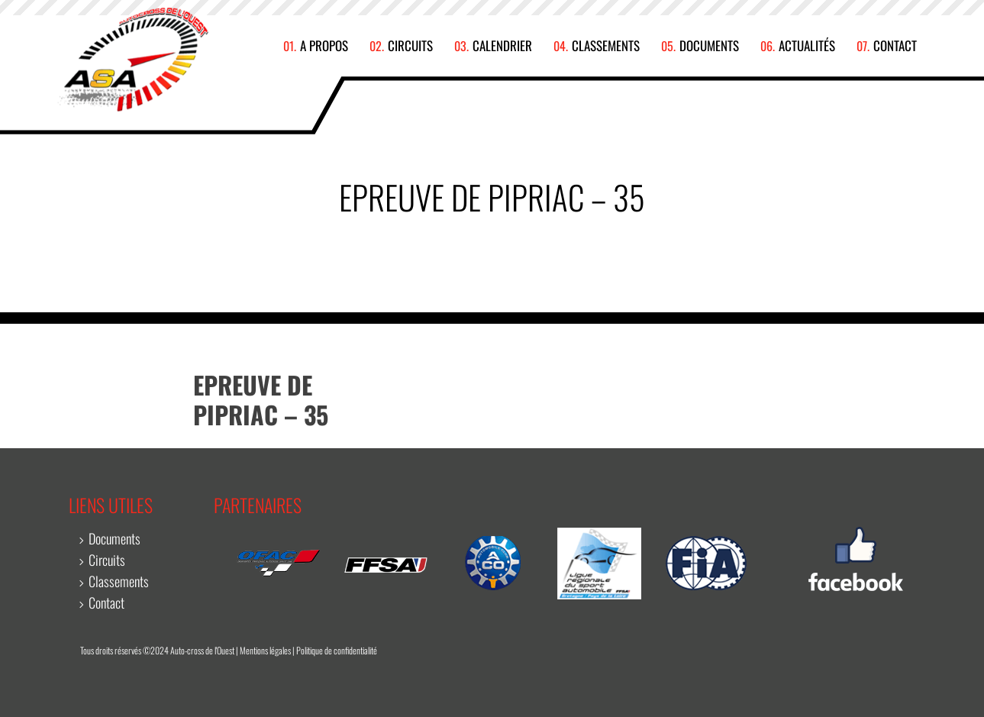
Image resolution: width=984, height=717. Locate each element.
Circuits (410, 46)
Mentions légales (265, 650)
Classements (606, 46)
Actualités (807, 46)
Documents (709, 46)
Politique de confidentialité (336, 650)
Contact (895, 46)
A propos (324, 46)
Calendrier (502, 46)
